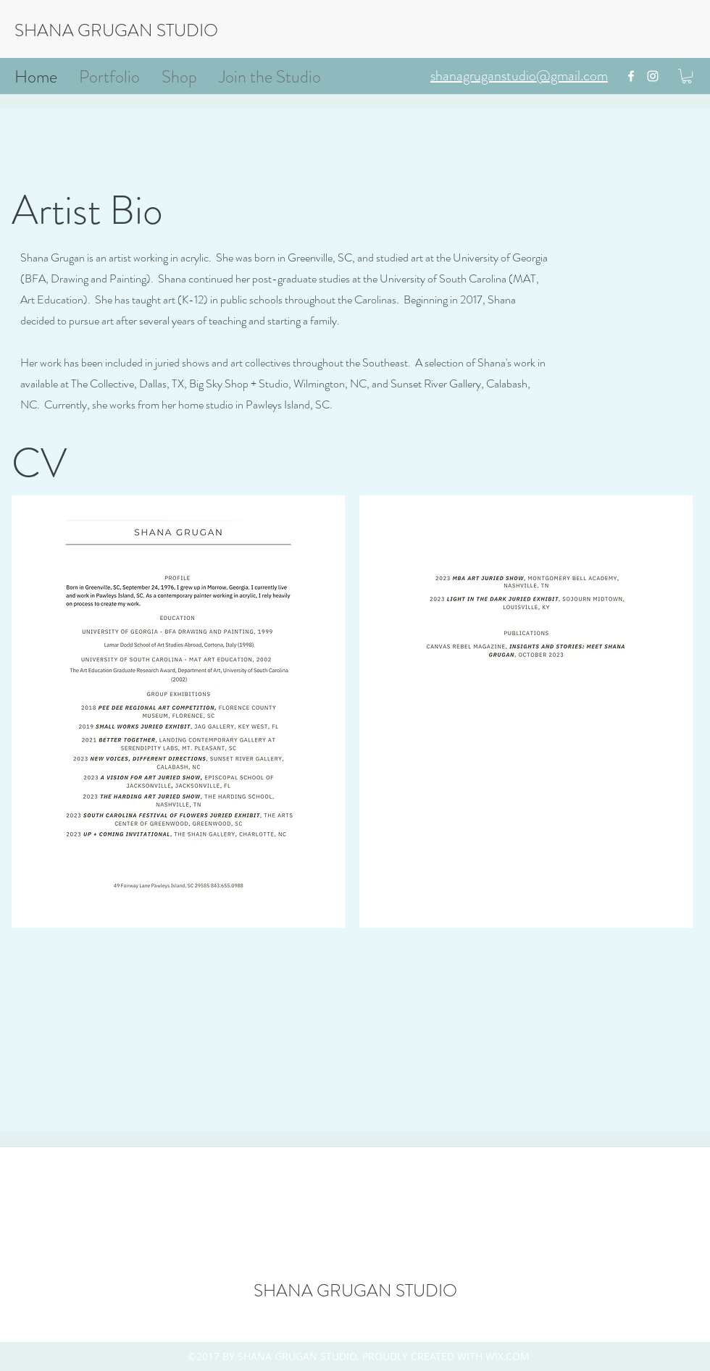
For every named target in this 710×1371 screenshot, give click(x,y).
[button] (687, 76)
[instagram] (653, 76)
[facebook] (631, 76)
